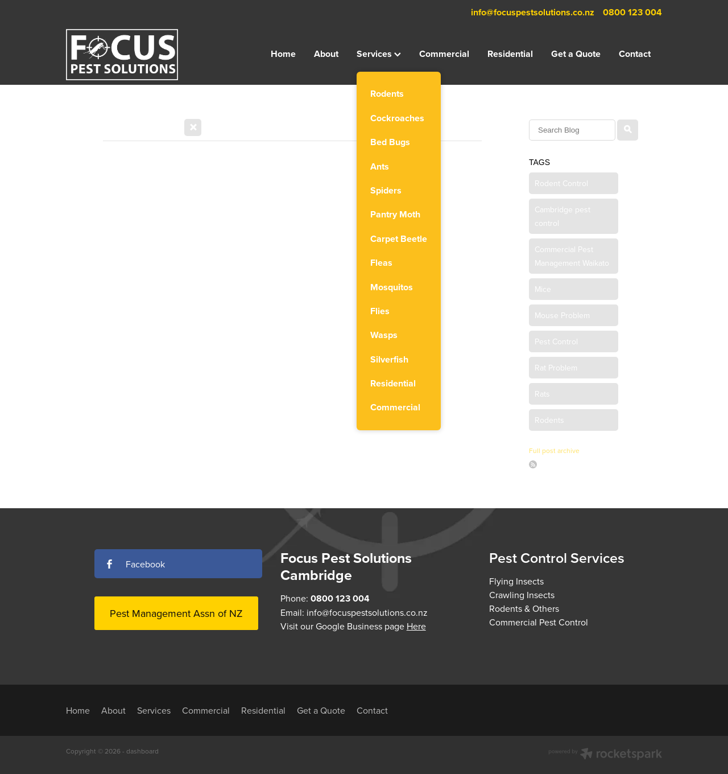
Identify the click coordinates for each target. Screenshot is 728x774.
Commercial (444, 53)
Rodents (549, 420)
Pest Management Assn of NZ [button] (176, 613)
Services (379, 53)
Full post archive (554, 450)
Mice (543, 289)
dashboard (142, 751)
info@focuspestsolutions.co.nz (532, 12)
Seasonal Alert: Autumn (169, 179)
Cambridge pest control (562, 216)
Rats (542, 394)
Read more (124, 322)
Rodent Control (561, 183)
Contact (635, 53)
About (326, 53)
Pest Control (556, 341)
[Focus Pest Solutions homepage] (125, 54)
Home (283, 53)
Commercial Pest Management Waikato (572, 256)
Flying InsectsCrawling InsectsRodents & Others (524, 595)
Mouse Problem (562, 315)
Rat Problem (556, 367)
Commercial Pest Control (538, 622)
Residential (510, 53)
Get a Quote (576, 53)
